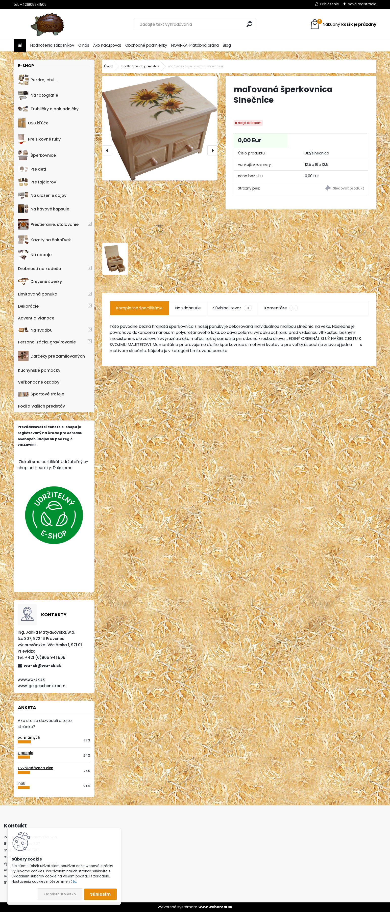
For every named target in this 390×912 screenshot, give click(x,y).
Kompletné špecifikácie (139, 308)
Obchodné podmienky (146, 45)
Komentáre (281, 308)
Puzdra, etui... (37, 79)
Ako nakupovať (107, 45)
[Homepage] (20, 45)
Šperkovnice (37, 155)
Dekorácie (28, 306)
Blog (227, 45)
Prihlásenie (329, 4)
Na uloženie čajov (42, 195)
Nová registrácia (362, 4)
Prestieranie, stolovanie (48, 224)
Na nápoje (35, 255)
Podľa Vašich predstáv (41, 406)
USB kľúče (33, 123)
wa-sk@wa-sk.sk (42, 665)
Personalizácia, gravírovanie (47, 342)
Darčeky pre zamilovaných (51, 356)
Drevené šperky (40, 281)
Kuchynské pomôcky (39, 370)
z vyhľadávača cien (35, 768)
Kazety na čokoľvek (44, 239)
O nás (83, 45)
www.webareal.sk (215, 906)
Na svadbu (35, 330)
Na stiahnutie (188, 308)
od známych (29, 737)
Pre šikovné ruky (39, 139)
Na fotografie (38, 95)
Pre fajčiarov (37, 182)
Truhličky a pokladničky (48, 109)
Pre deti (32, 169)
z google (25, 752)
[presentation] (107, 150)
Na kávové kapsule (43, 208)
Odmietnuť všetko (60, 894)
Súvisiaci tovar (232, 308)
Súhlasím (100, 894)
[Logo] (48, 24)
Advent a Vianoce (36, 318)
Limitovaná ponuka (37, 294)
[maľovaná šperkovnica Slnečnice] (159, 128)
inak (21, 783)
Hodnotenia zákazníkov (52, 45)
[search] (249, 24)
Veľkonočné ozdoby (38, 382)
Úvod (108, 66)
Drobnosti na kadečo (39, 269)
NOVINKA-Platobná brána (195, 45)
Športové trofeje (41, 394)
